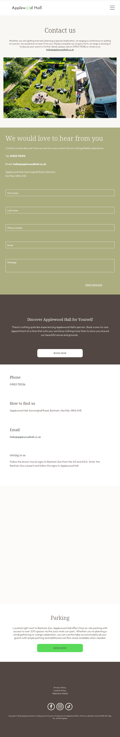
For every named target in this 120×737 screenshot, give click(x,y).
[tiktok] (68, 707)
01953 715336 (17, 384)
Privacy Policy (60, 687)
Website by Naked (60, 693)
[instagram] (60, 707)
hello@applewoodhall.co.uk (60, 49)
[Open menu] (112, 7)
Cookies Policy (60, 690)
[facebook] (51, 707)
